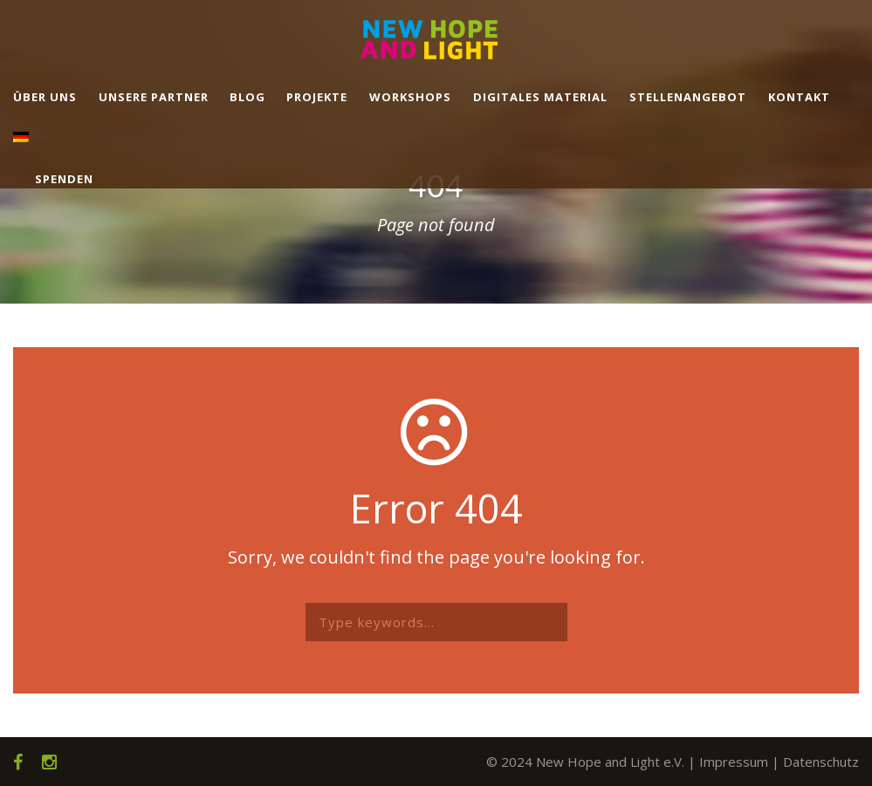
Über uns (45, 97)
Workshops (410, 97)
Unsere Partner (154, 97)
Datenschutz (821, 761)
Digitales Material (540, 97)
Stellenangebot (687, 97)
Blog (247, 97)
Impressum (733, 761)
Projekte (316, 97)
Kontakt (799, 97)
